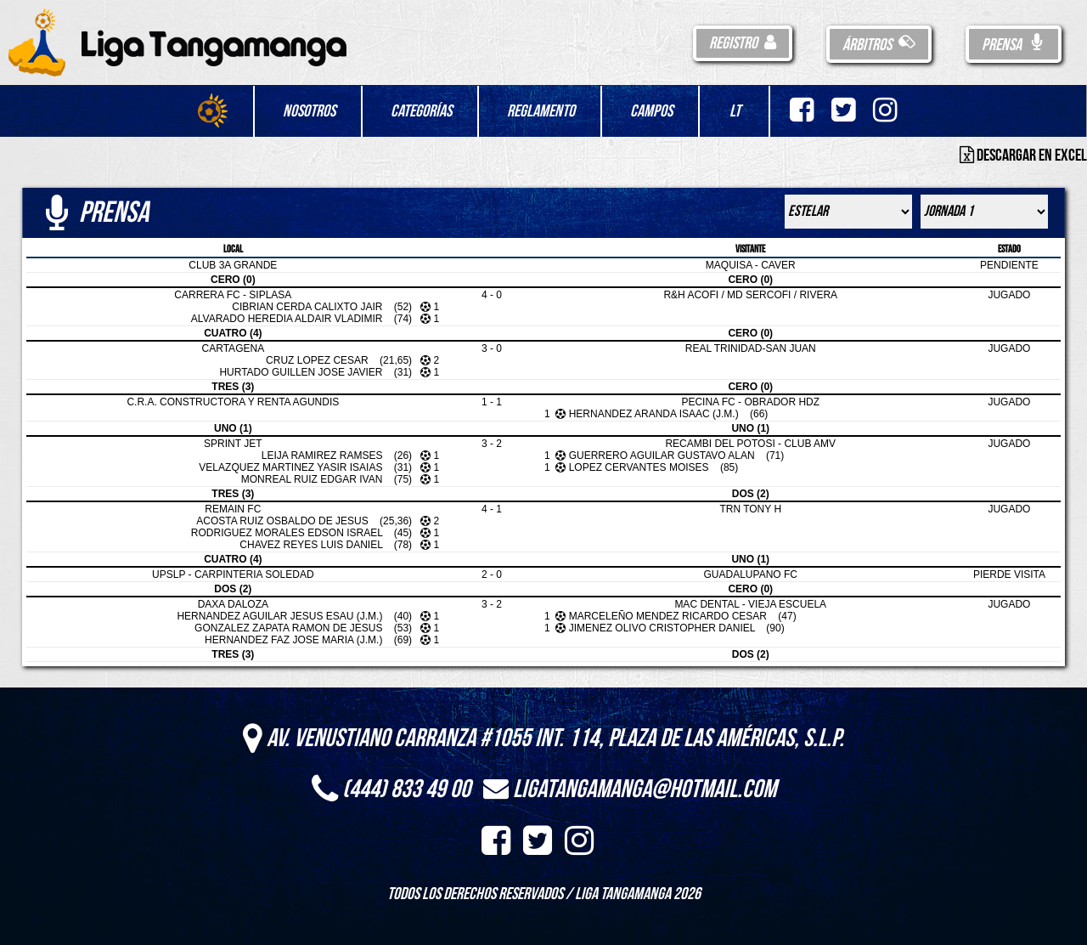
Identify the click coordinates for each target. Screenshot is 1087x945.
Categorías (421, 111)
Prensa (1013, 45)
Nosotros (309, 111)
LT (735, 111)
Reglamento (541, 111)
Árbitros (878, 45)
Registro (742, 43)
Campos (651, 111)
